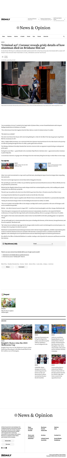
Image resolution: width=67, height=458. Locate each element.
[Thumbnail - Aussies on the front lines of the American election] (58, 338)
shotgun (45, 264)
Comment (21, 267)
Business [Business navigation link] (10, 36)
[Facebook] (2, 448)
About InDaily (62, 454)
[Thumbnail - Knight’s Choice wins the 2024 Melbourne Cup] (16, 166)
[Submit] (52, 244)
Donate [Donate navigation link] (39, 36)
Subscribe (8, 440)
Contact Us (57, 435)
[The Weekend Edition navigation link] (46, 19)
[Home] (7, 19)
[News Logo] (33, 28)
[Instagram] (4, 448)
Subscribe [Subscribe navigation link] (46, 36)
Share (8, 267)
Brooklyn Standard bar (13, 264)
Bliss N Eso (4, 264)
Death (26, 264)
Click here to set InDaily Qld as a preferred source (16, 255)
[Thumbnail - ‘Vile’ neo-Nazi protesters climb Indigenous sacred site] (50, 167)
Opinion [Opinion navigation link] (16, 36)
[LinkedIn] (6, 448)
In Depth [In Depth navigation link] (22, 36)
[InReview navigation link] (33, 19)
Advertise (30, 438)
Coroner (22, 264)
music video (39, 264)
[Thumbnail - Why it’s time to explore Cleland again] (8, 305)
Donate (8, 444)
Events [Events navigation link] (28, 36)
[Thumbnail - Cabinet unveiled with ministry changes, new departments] (42, 367)
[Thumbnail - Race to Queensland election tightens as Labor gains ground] (58, 367)
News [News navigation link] (3, 36)
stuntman (50, 264)
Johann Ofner (32, 264)
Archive (43, 435)
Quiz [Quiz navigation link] (34, 36)
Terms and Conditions (54, 454)
